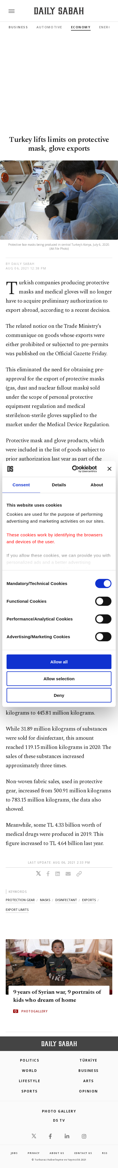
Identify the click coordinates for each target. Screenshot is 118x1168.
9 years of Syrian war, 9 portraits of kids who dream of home (57, 996)
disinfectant (66, 900)
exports (89, 900)
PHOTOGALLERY (34, 1011)
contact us (83, 1153)
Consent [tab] (21, 484)
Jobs (14, 1153)
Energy (106, 27)
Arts (88, 1080)
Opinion (88, 1091)
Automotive (49, 27)
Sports (29, 1091)
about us (57, 1153)
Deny (59, 695)
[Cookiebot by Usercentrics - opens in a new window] (73, 469)
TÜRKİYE (88, 1060)
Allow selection (58, 678)
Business (18, 27)
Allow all (59, 661)
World (29, 1070)
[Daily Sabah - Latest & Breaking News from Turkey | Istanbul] (59, 11)
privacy (34, 1153)
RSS (104, 1153)
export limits (17, 909)
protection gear (20, 900)
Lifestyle (29, 1080)
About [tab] (97, 484)
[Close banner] (109, 469)
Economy (81, 27)
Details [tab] (59, 484)
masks (45, 900)
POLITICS (29, 1060)
